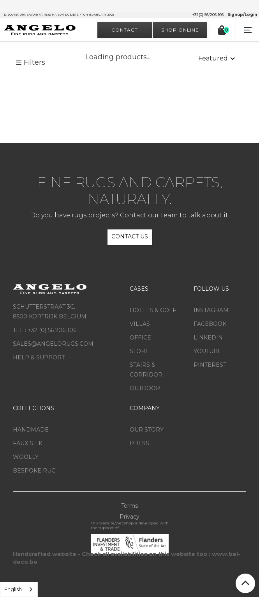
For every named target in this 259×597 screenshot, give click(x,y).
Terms (129, 505)
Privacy (129, 516)
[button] (247, 30)
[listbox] (19, 589)
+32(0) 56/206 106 (208, 14)
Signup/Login (242, 14)
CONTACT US (129, 236)
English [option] (13, 589)
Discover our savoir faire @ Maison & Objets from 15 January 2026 (59, 14)
